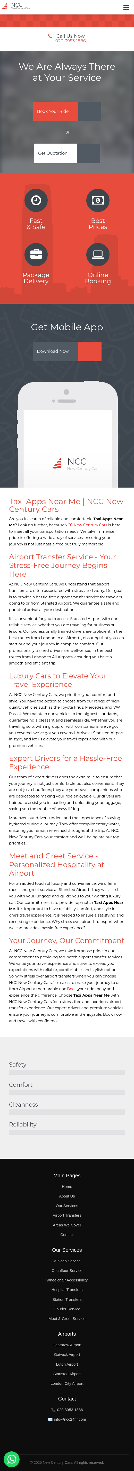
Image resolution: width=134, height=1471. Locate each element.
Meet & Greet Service (66, 1318)
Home (67, 1186)
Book (72, 989)
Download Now (53, 351)
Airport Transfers (67, 1215)
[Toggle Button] (126, 7)
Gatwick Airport (67, 1354)
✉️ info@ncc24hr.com (67, 1419)
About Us (67, 1196)
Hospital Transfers (67, 1289)
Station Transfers (66, 1299)
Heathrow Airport (67, 1345)
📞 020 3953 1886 (67, 1409)
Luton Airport (67, 1364)
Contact (67, 1234)
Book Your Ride (53, 111)
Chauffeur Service (67, 1270)
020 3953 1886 (70, 41)
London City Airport (67, 1383)
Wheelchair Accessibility (67, 1280)
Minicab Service (67, 1261)
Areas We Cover (67, 1225)
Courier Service (67, 1309)
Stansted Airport (67, 1374)
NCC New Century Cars (85, 525)
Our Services (67, 1205)
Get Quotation (53, 153)
